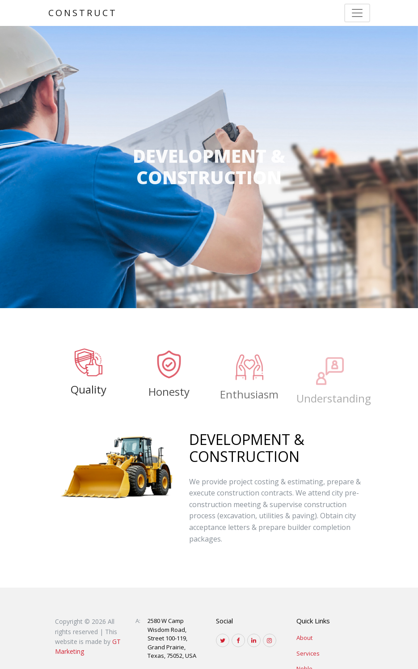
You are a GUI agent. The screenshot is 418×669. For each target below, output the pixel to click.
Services (308, 653)
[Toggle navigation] (357, 13)
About (304, 638)
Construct (82, 13)
